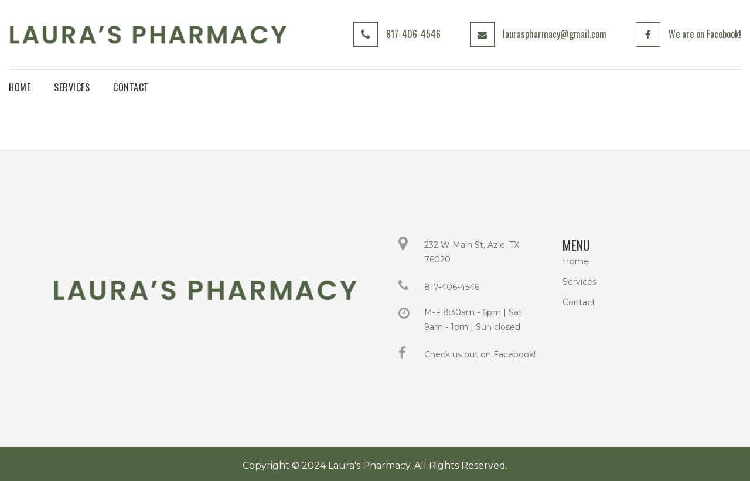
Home (575, 261)
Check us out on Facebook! (480, 354)
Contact (578, 302)
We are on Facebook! (704, 34)
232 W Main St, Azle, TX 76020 (471, 252)
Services (579, 282)
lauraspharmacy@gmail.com (554, 34)
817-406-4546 (413, 34)
